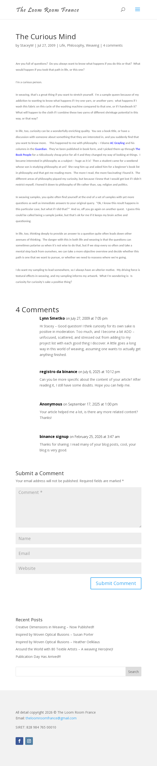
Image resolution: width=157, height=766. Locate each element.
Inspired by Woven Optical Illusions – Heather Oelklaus (58, 642)
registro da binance (58, 371)
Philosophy (75, 45)
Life (62, 45)
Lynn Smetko (52, 318)
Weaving (92, 45)
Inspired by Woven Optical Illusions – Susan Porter (54, 634)
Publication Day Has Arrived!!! (38, 656)
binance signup (54, 436)
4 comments (113, 45)
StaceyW (27, 45)
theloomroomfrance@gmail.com (51, 718)
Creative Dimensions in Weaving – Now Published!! (55, 627)
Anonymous (51, 404)
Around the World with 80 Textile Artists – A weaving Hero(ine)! (64, 649)
